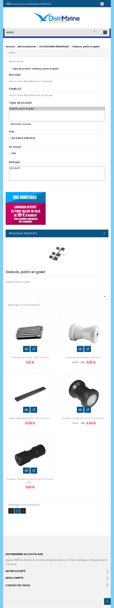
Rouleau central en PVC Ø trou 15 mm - (84, 418)
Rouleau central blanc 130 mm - (84, 357)
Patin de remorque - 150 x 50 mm (30, 357)
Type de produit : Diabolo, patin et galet (35, 68)
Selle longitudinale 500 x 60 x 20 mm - (30, 418)
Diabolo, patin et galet (57, 109)
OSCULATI (57, 168)
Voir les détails (33, 349)
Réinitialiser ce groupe (20, 124)
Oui (14, 153)
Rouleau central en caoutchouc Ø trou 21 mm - (30, 480)
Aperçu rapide (26, 349)
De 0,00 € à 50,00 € (23, 138)
